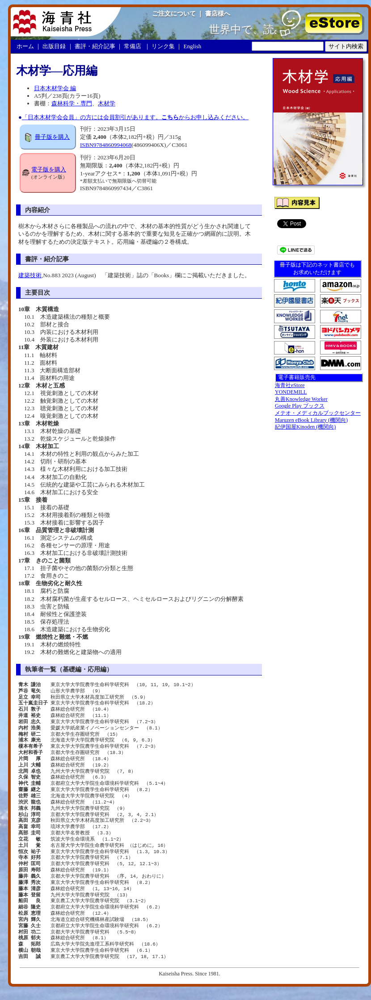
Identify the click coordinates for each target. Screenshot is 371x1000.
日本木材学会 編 (55, 88)
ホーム (25, 46)
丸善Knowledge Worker (301, 399)
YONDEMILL (291, 392)
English (193, 46)
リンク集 (163, 46)
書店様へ (217, 13)
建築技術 (30, 275)
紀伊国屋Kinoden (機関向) (305, 427)
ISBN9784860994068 (105, 145)
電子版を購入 (48, 169)
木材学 (106, 103)
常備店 (132, 46)
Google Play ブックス (300, 406)
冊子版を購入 (52, 136)
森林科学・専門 (71, 103)
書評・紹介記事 (95, 46)
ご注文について (174, 13)
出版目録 (54, 46)
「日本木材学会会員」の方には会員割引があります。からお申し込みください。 (135, 117)
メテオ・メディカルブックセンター (318, 413)
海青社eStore (290, 385)
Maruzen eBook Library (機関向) (311, 420)
